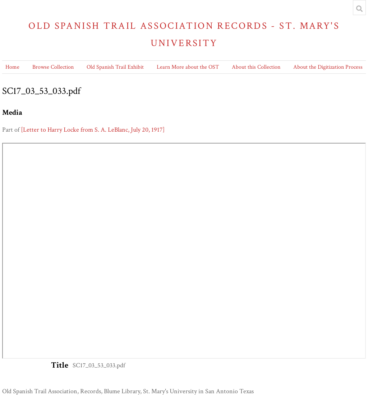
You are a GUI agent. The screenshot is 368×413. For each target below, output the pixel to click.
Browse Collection (53, 67)
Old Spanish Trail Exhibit (115, 67)
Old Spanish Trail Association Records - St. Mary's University (184, 34)
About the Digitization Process (328, 67)
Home (12, 67)
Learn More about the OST (188, 67)
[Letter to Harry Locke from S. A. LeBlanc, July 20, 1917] (93, 130)
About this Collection (256, 67)
